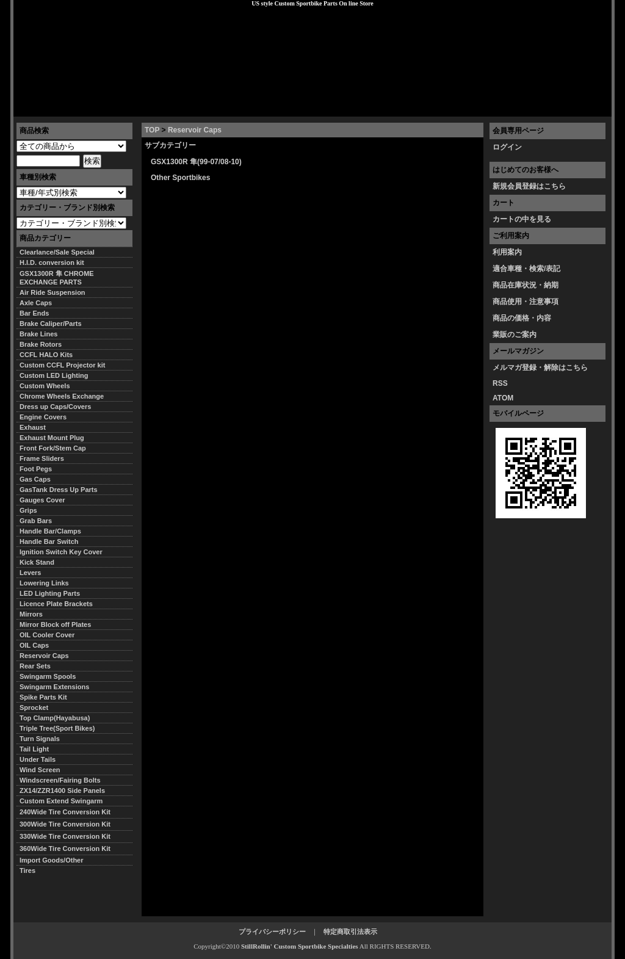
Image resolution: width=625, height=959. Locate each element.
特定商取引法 (107, 107)
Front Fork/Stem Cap (53, 448)
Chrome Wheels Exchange (62, 396)
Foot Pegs (36, 468)
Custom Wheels (45, 385)
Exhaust (33, 427)
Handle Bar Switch (49, 541)
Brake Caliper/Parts (51, 323)
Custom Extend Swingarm (61, 801)
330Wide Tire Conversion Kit (68, 836)
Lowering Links (44, 583)
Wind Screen (40, 769)
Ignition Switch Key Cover (61, 551)
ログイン (507, 147)
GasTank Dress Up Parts (59, 489)
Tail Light (34, 749)
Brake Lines (38, 334)
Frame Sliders (42, 458)
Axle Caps (36, 302)
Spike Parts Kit (43, 697)
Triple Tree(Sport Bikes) (57, 728)
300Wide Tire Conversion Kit (68, 824)
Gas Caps (35, 479)
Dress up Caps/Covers (55, 406)
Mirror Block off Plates (55, 624)
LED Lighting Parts (50, 593)
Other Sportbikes (180, 177)
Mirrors (31, 614)
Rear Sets (35, 666)
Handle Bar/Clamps (50, 531)
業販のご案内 (514, 334)
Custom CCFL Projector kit (62, 365)
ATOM (503, 398)
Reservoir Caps (195, 130)
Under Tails (38, 759)
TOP (152, 130)
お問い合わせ (580, 107)
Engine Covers (43, 417)
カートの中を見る (522, 219)
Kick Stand (37, 562)
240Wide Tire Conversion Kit (68, 812)
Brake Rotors (41, 344)
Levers (30, 572)
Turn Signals (40, 738)
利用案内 (507, 252)
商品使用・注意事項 (525, 301)
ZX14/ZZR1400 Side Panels (62, 790)
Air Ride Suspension (52, 292)
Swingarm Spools (48, 676)
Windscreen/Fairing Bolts (60, 780)
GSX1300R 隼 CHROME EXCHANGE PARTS (57, 278)
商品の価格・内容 (522, 318)
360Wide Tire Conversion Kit (68, 848)
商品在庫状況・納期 (525, 285)
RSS (500, 383)
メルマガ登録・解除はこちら (540, 367)
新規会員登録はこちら (529, 186)
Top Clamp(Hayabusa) (55, 718)
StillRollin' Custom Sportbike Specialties (299, 946)
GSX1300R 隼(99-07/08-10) (196, 161)
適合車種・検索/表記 (526, 268)
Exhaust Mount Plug (52, 437)
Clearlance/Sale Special (57, 252)
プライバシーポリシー (185, 107)
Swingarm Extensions (54, 686)
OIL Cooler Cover (47, 635)
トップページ (45, 107)
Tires (27, 870)
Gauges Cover (42, 500)
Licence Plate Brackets (56, 603)
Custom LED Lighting (54, 375)
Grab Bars (36, 520)
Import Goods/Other (52, 860)
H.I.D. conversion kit (52, 262)
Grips (28, 510)
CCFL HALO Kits (46, 354)
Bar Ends (34, 313)
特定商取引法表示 (350, 931)
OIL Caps (34, 645)
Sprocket (34, 707)
